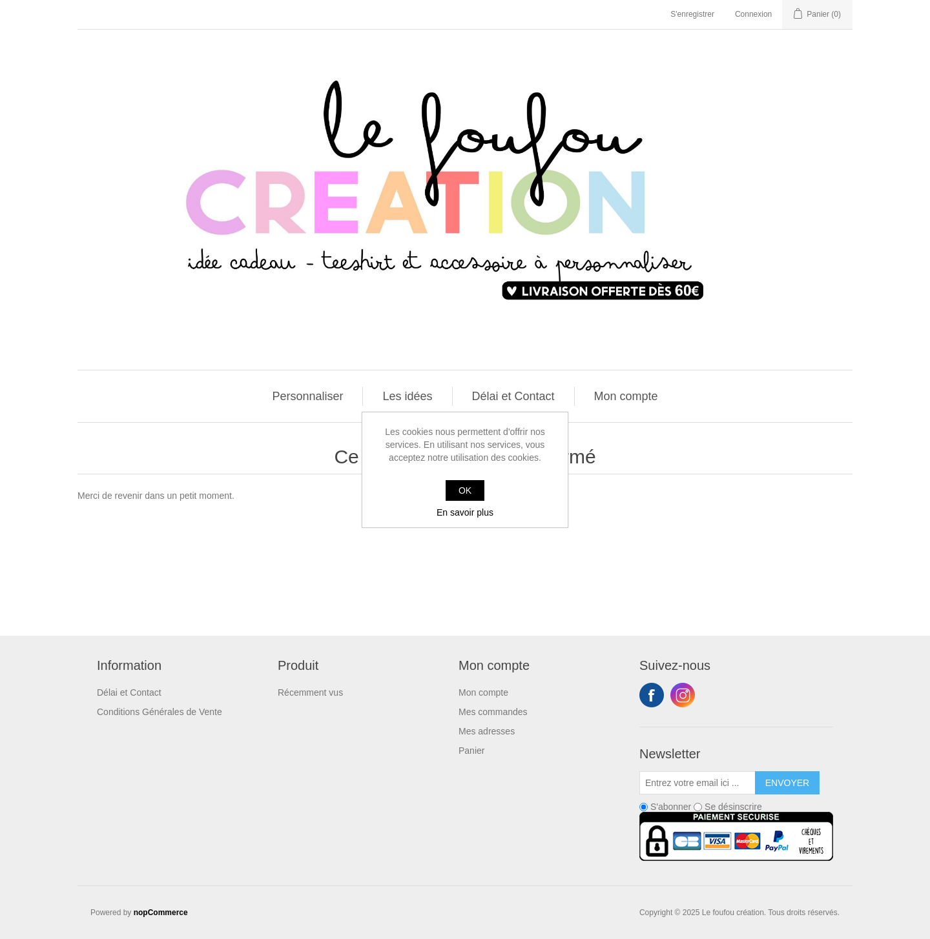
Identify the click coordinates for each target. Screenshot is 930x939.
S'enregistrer (692, 14)
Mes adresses (487, 731)
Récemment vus (310, 692)
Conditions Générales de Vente (159, 712)
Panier (471, 750)
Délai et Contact (513, 396)
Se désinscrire (733, 807)
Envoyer (787, 783)
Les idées (407, 396)
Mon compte (626, 396)
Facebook (651, 695)
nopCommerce (161, 912)
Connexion (753, 14)
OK (465, 490)
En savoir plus (465, 512)
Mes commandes (493, 712)
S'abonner (670, 807)
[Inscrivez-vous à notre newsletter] (697, 782)
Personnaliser (307, 396)
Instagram (682, 695)
